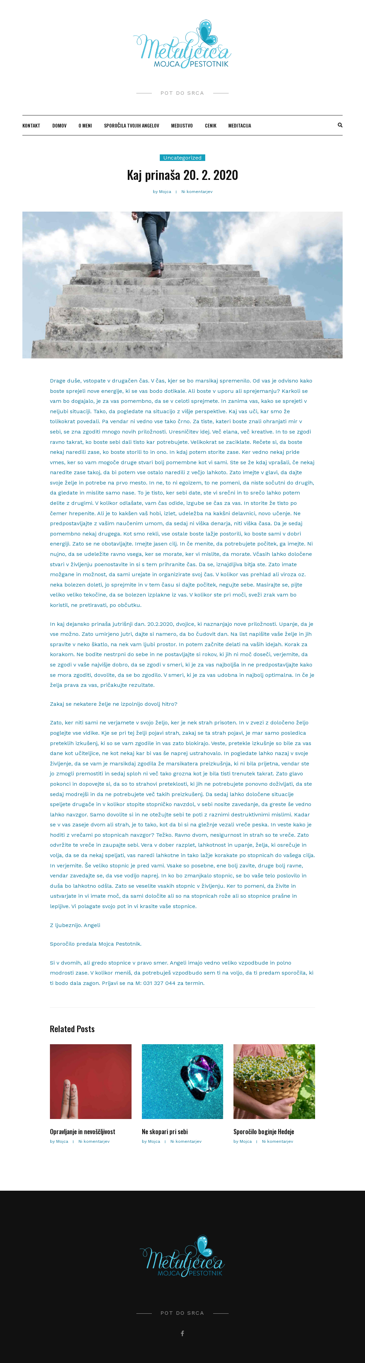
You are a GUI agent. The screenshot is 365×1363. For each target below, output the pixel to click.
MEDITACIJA (239, 125)
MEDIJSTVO (182, 125)
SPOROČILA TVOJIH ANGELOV (131, 125)
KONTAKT (31, 125)
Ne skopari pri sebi (165, 1131)
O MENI (85, 125)
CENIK (210, 125)
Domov (59, 125)
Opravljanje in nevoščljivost (82, 1131)
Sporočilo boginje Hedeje (263, 1131)
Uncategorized (182, 157)
